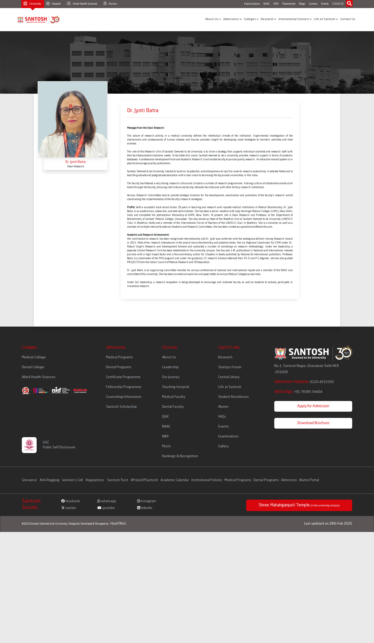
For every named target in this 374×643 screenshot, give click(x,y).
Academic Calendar (175, 480)
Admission (289, 480)
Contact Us (347, 19)
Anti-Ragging (50, 480)
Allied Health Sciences (82, 3)
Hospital (53, 3)
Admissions (232, 19)
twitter (68, 508)
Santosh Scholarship (121, 407)
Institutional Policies (206, 480)
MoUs (166, 446)
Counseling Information (123, 397)
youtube (106, 508)
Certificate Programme (123, 377)
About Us (213, 19)
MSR (276, 4)
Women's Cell (73, 480)
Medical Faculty (173, 397)
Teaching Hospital (175, 387)
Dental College (33, 367)
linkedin (144, 508)
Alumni (110, 3)
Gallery (223, 446)
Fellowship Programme (123, 387)
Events (325, 4)
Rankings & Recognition (180, 456)
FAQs (222, 416)
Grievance (30, 480)
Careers (313, 4)
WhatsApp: (298, 392)
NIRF (165, 436)
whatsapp (106, 501)
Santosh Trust (117, 480)
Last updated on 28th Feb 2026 (328, 523)
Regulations (95, 480)
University (32, 3)
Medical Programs (119, 357)
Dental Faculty (173, 407)
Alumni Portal (309, 480)
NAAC (266, 4)
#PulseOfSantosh (144, 480)
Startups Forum (229, 367)
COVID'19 (338, 4)
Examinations (252, 4)
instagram (146, 501)
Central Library (228, 377)
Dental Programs (118, 367)
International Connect (295, 19)
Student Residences (233, 397)
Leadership (170, 367)
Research (268, 19)
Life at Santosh (326, 19)
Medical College (34, 357)
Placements (288, 4)
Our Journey (170, 377)
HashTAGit (118, 523)
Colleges (251, 19)
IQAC (165, 416)
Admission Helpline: (304, 382)
